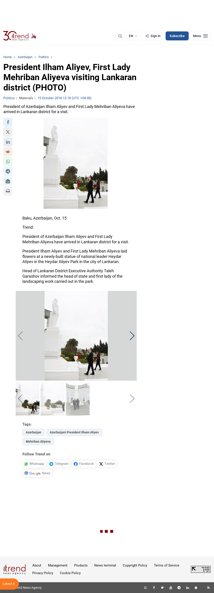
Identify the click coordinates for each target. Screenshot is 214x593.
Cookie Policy (70, 573)
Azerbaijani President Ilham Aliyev (74, 432)
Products (81, 565)
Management (57, 565)
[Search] (120, 35)
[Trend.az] (20, 36)
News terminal (105, 565)
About (36, 565)
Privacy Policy (42, 573)
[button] (8, 122)
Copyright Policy (135, 565)
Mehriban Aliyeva (38, 441)
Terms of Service (166, 565)
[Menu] (200, 35)
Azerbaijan (33, 432)
